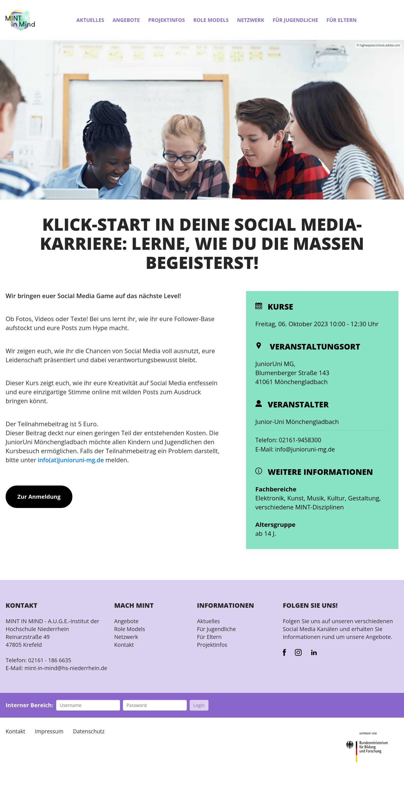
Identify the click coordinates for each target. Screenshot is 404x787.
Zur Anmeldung (39, 497)
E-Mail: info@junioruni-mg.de (297, 449)
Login (199, 713)
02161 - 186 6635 (50, 660)
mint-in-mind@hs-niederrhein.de (39, 672)
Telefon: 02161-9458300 (289, 440)
